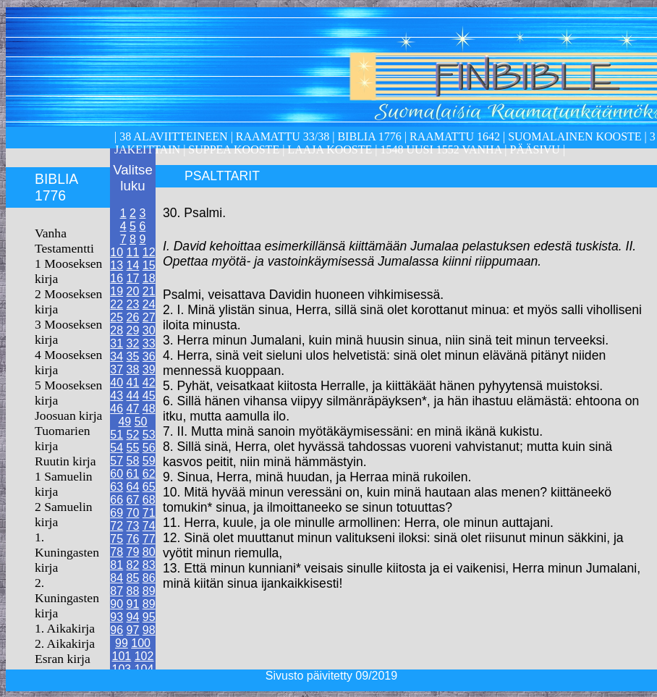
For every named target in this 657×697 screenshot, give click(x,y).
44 (133, 395)
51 (116, 434)
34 (116, 356)
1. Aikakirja (65, 628)
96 (116, 630)
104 (144, 669)
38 (133, 369)
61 (133, 474)
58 (133, 461)
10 (116, 252)
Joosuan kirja (68, 415)
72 (116, 526)
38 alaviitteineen (171, 136)
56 (149, 448)
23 (133, 304)
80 (149, 552)
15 (149, 265)
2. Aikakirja (65, 643)
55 (133, 448)
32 (133, 343)
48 (149, 408)
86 (149, 578)
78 (116, 552)
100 (141, 643)
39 (149, 369)
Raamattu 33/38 (282, 136)
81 (116, 565)
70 (133, 513)
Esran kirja (62, 658)
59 (149, 461)
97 (133, 630)
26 (133, 317)
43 (116, 395)
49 (124, 421)
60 (116, 474)
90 (116, 604)
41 (133, 382)
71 (149, 513)
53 (149, 434)
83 (149, 565)
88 (133, 591)
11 (133, 252)
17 (133, 278)
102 (144, 656)
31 (116, 343)
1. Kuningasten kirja (67, 552)
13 (116, 265)
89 (149, 591)
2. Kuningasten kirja (67, 597)
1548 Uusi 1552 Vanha (439, 149)
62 (149, 474)
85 (133, 578)
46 (116, 408)
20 (133, 291)
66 (116, 500)
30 (149, 330)
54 (116, 448)
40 (116, 382)
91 (133, 604)
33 (149, 343)
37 (116, 369)
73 (133, 526)
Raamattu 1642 (455, 136)
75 (116, 539)
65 (149, 487)
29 (133, 330)
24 (149, 304)
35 (133, 356)
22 (116, 304)
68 (149, 500)
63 (116, 487)
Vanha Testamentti (64, 240)
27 (149, 317)
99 (121, 643)
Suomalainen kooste (574, 136)
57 (116, 461)
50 (141, 421)
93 (116, 617)
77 (149, 539)
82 (133, 565)
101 (122, 656)
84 (116, 578)
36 (149, 356)
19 (116, 291)
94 (133, 617)
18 (149, 278)
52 (133, 434)
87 (116, 591)
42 (149, 382)
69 (116, 513)
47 (133, 408)
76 (133, 539)
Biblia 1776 (369, 136)
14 (133, 265)
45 (149, 395)
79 (133, 552)
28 (116, 330)
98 (149, 630)
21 (149, 291)
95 (149, 617)
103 (122, 669)
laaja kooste (328, 149)
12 (149, 252)
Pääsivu (535, 149)
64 (133, 487)
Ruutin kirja (65, 461)
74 (149, 526)
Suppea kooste (235, 149)
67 (133, 500)
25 (116, 317)
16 (116, 278)
